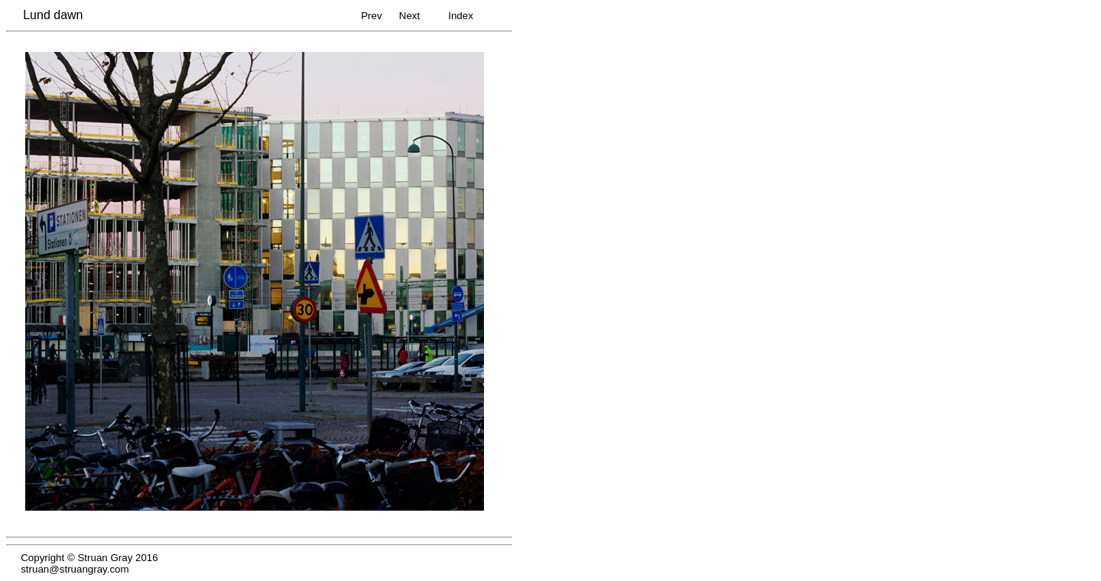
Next (409, 15)
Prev (371, 15)
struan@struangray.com (74, 569)
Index (460, 15)
